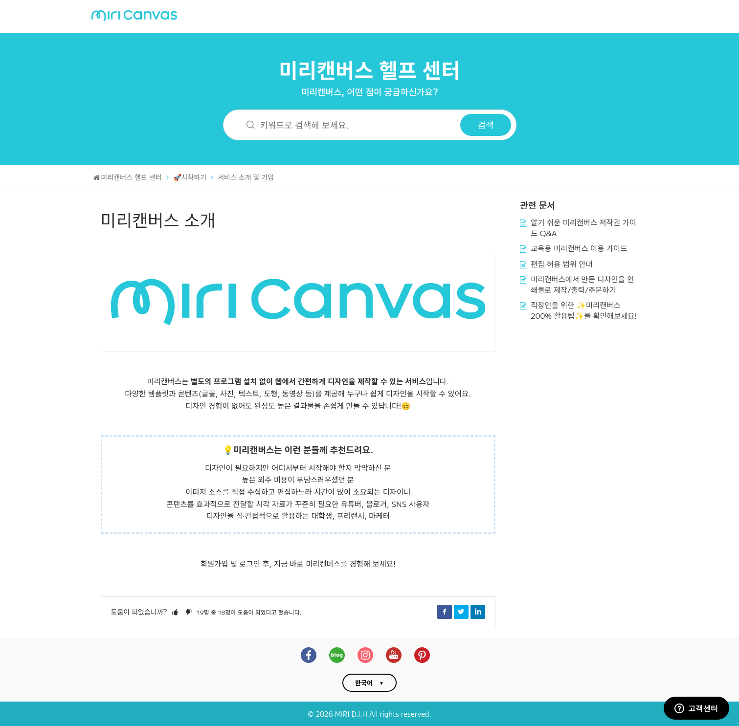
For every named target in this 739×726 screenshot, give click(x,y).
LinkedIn (477, 611)
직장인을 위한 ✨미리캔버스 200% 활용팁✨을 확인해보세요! (584, 310)
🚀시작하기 (190, 177)
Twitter (461, 611)
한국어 (364, 682)
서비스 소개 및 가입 (246, 177)
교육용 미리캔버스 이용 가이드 (579, 247)
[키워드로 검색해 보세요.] (348, 125)
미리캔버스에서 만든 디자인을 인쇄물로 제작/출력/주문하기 (582, 284)
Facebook (444, 611)
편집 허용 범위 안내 (562, 263)
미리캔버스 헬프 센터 (369, 69)
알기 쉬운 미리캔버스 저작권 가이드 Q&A (583, 227)
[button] (175, 611)
